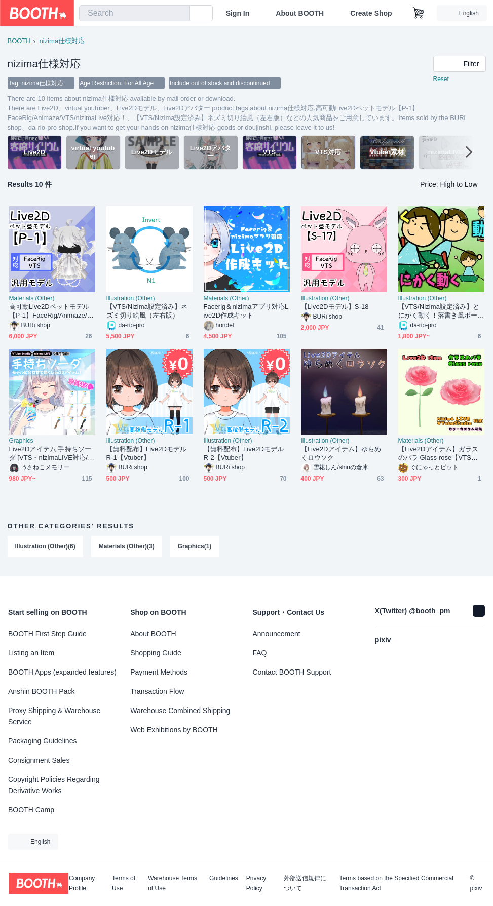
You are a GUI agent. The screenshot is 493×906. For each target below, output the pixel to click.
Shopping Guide (155, 653)
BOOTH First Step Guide (47, 633)
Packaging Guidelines (42, 741)
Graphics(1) (195, 546)
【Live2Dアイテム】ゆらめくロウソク (341, 453)
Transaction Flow (157, 691)
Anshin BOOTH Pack (41, 691)
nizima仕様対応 (62, 41)
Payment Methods (158, 672)
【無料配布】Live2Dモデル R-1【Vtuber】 (149, 453)
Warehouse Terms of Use (172, 883)
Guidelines (223, 878)
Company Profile (82, 883)
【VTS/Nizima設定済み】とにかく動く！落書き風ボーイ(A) (439, 311)
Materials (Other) (32, 298)
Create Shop (371, 13)
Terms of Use (123, 883)
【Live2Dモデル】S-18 (335, 306)
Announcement (276, 633)
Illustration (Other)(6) (45, 546)
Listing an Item (31, 653)
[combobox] (134, 13)
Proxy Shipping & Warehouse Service (54, 716)
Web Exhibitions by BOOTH (173, 730)
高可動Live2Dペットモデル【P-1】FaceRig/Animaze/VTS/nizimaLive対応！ (50, 311)
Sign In (238, 13)
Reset (441, 79)
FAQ (260, 653)
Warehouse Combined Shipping (180, 710)
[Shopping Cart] (418, 13)
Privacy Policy (256, 883)
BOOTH (19, 41)
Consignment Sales (38, 760)
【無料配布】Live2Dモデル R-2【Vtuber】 (247, 453)
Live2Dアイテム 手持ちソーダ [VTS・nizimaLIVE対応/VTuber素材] (50, 453)
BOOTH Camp (31, 810)
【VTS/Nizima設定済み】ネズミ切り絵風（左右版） (147, 311)
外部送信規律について (305, 883)
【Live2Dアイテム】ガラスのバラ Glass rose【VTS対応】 (438, 453)
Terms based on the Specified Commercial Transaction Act (396, 883)
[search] (180, 14)
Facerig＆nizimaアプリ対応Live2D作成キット (246, 311)
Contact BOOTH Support (292, 672)
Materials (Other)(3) (127, 546)
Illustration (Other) (130, 298)
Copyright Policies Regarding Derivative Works (54, 785)
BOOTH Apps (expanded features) (62, 672)
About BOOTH (300, 13)
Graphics (21, 441)
